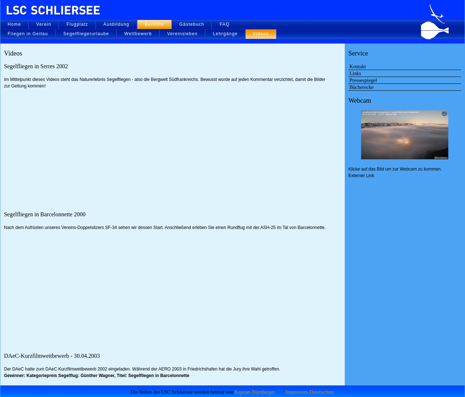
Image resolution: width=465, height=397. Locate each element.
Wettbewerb (138, 33)
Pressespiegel (363, 80)
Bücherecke (361, 87)
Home (14, 24)
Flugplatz (77, 24)
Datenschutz (321, 392)
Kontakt (357, 66)
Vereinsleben (182, 33)
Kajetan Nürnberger (255, 392)
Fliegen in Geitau (28, 33)
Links (355, 73)
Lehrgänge (225, 33)
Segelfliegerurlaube (86, 33)
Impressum (297, 392)
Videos (261, 33)
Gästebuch (192, 24)
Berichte (154, 24)
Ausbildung (116, 24)
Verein (43, 24)
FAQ (224, 24)
